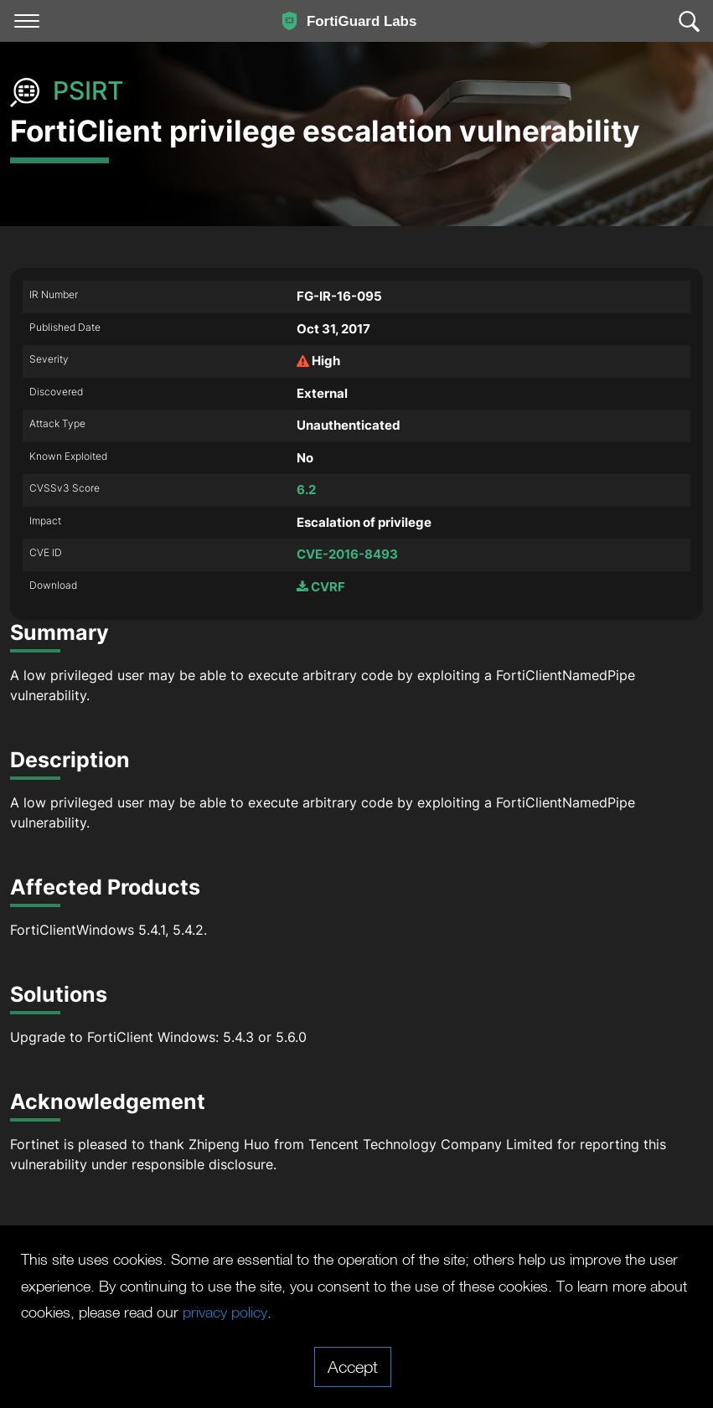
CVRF (321, 587)
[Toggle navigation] (26, 21)
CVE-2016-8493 (347, 554)
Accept (353, 1366)
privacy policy (466, 1312)
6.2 (306, 490)
